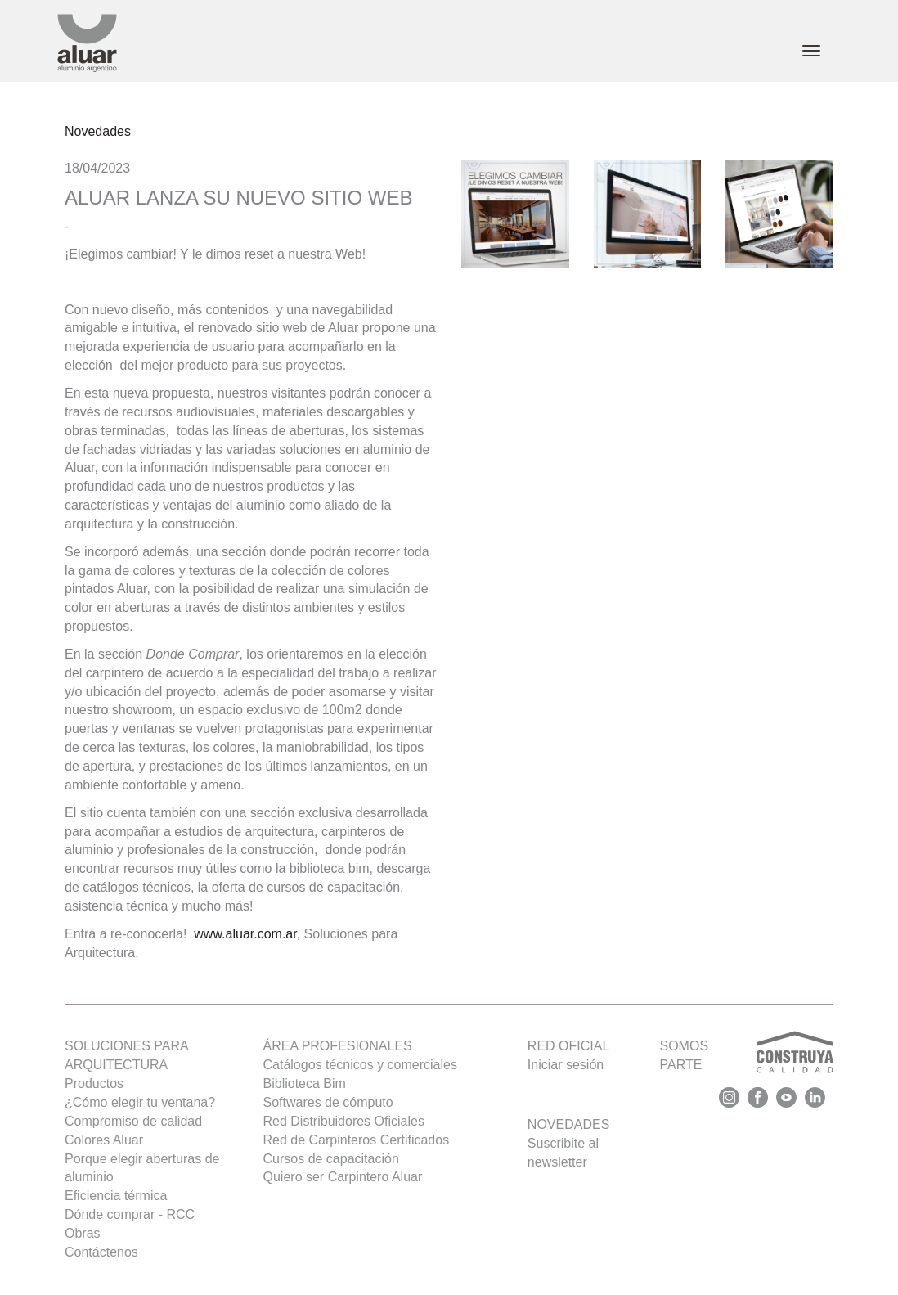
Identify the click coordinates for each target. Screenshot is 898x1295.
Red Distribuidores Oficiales (343, 1121)
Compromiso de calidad (133, 1121)
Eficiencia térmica (116, 1196)
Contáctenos (101, 1252)
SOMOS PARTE (746, 1056)
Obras (83, 1233)
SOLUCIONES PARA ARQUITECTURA (126, 1055)
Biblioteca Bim (304, 1083)
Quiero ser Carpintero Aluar (343, 1177)
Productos (94, 1083)
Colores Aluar (104, 1140)
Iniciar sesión (566, 1065)
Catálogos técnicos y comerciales (360, 1065)
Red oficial (568, 1046)
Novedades (98, 131)
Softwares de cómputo (328, 1102)
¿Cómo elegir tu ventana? (140, 1102)
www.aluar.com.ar (245, 934)
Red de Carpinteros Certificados (356, 1140)
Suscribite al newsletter (563, 1152)
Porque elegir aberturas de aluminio (142, 1168)
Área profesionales (337, 1046)
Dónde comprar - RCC (130, 1214)
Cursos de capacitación (331, 1159)
